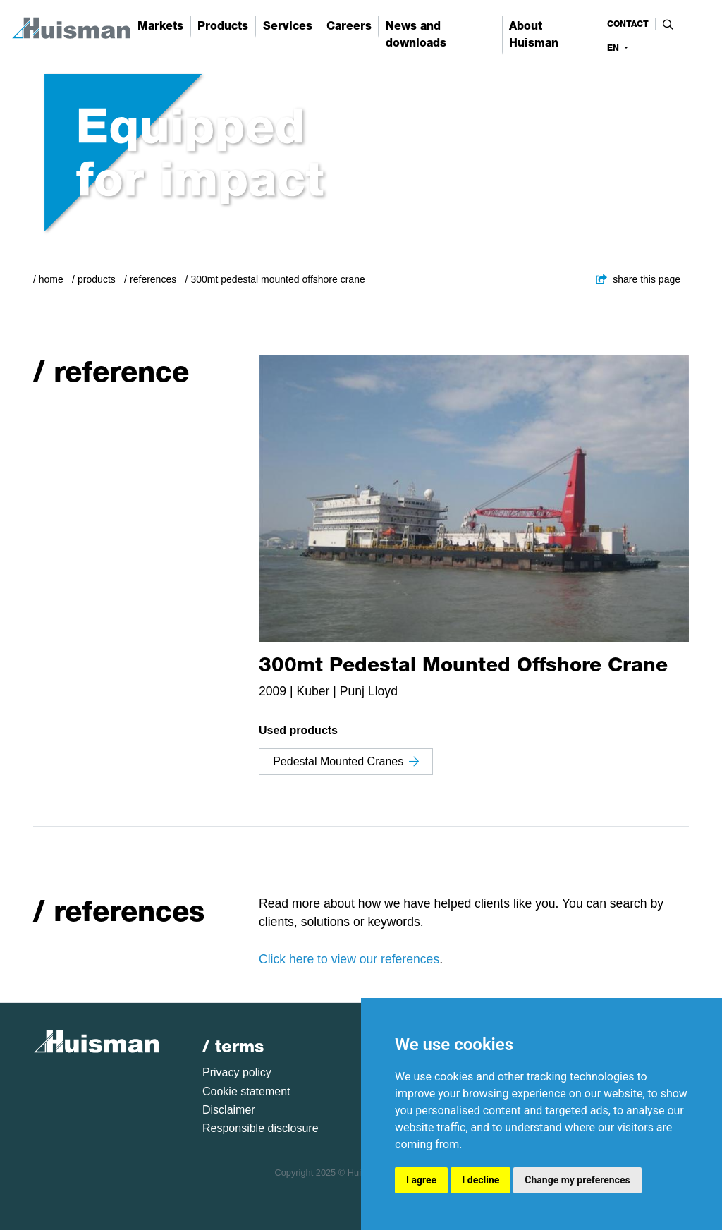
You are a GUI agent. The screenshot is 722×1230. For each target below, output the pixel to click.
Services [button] (287, 25)
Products (97, 279)
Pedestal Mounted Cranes (346, 761)
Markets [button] (160, 25)
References (153, 279)
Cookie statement (246, 1091)
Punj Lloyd (369, 691)
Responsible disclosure (260, 1128)
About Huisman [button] (533, 34)
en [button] (614, 48)
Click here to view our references (349, 959)
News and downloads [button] (416, 34)
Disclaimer (228, 1110)
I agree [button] (421, 1180)
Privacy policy (236, 1072)
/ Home (48, 279)
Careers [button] (349, 25)
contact (628, 24)
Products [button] (222, 25)
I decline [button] (480, 1180)
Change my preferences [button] (577, 1180)
